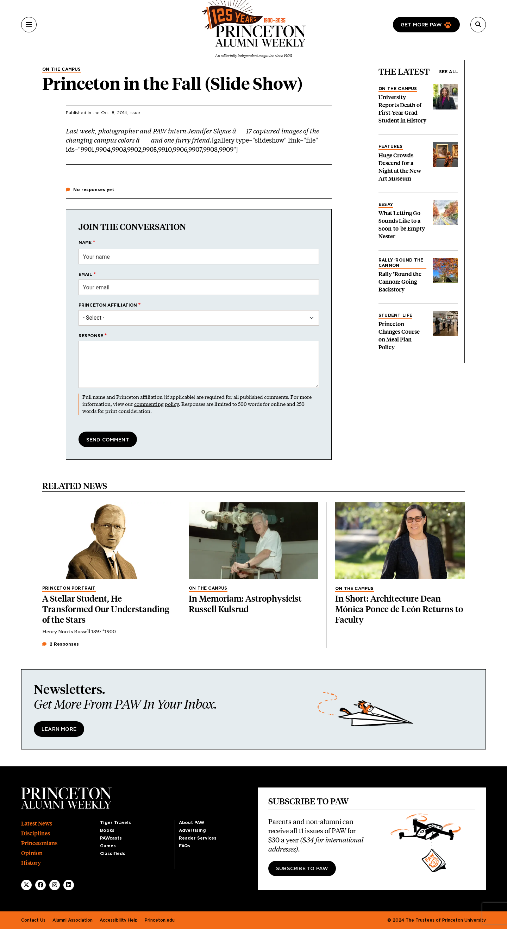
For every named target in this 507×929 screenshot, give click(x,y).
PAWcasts (111, 838)
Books (107, 830)
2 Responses (60, 644)
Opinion (32, 853)
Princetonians (39, 843)
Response (91, 336)
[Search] (478, 24)
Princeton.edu (160, 920)
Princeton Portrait (69, 588)
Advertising (192, 830)
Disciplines (35, 833)
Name (85, 242)
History (31, 863)
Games (108, 846)
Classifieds (112, 854)
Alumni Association (72, 920)
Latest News (36, 823)
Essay (385, 204)
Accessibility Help (119, 920)
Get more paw (421, 25)
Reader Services (198, 838)
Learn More (59, 729)
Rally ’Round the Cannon (400, 262)
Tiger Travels (115, 823)
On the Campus (61, 69)
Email (86, 274)
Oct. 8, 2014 (114, 113)
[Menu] (29, 24)
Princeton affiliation (108, 305)
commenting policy (156, 404)
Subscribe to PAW (302, 868)
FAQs (184, 846)
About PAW (191, 823)
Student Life (395, 315)
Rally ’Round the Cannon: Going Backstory (399, 282)
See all (448, 72)
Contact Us (33, 920)
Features (390, 146)
